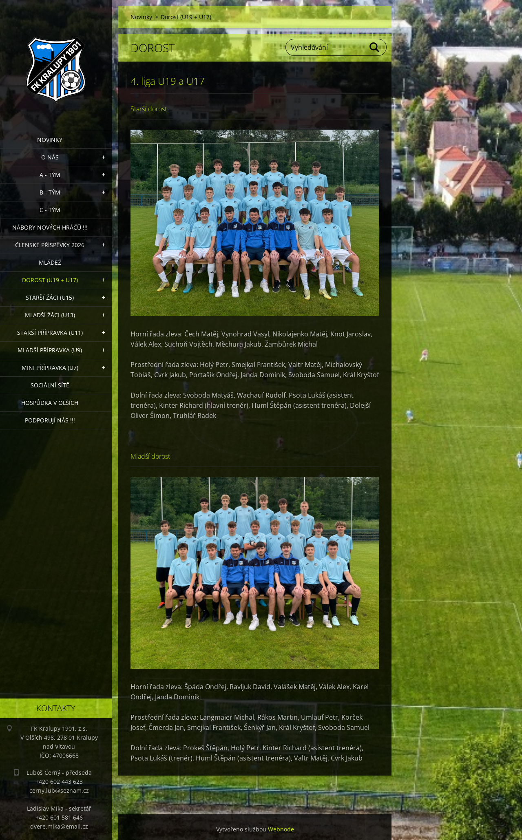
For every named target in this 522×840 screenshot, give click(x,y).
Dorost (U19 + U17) (50, 280)
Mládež (50, 262)
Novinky (49, 140)
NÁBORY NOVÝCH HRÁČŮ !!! (50, 227)
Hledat (374, 47)
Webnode (281, 829)
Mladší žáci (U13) (50, 315)
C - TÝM (50, 210)
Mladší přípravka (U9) (50, 350)
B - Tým (50, 192)
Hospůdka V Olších (49, 403)
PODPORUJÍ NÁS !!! (50, 420)
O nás (50, 157)
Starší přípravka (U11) (50, 332)
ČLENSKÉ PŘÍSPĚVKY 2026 (49, 245)
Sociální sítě (50, 385)
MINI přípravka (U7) (50, 367)
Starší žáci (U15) (50, 297)
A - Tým (50, 175)
